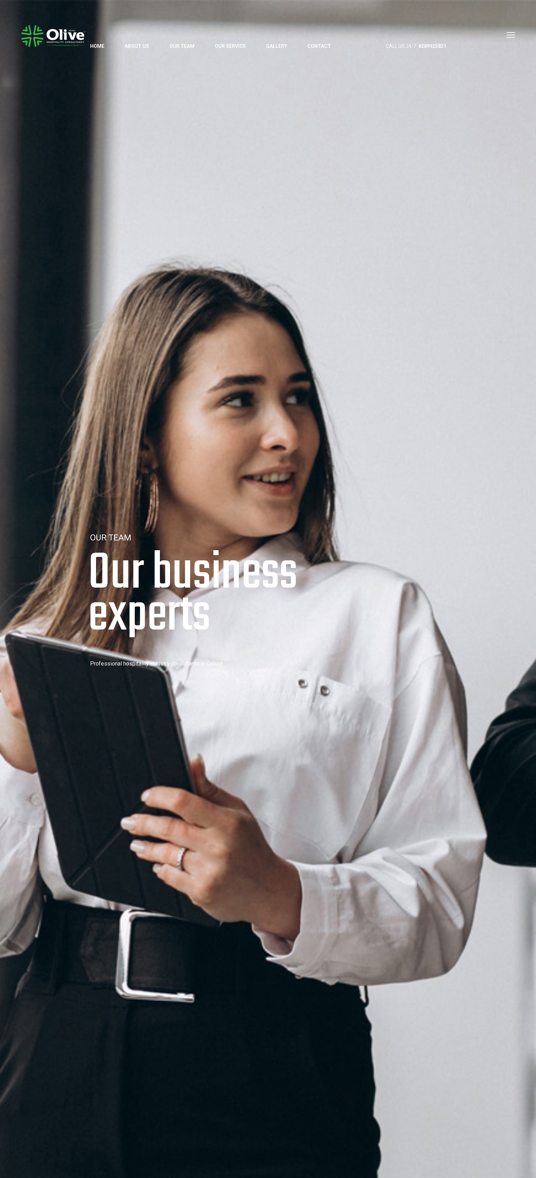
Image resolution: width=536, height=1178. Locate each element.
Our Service (230, 46)
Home (97, 46)
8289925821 (432, 46)
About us (137, 46)
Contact (319, 46)
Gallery (276, 46)
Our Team (181, 46)
